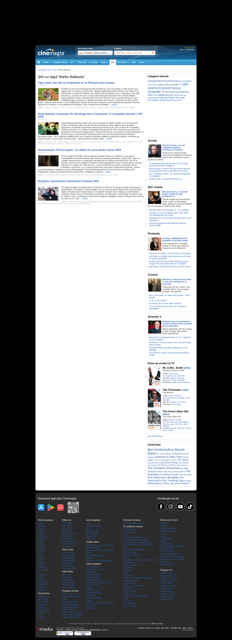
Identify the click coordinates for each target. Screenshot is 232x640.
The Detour (183, 460)
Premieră (169, 92)
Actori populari (68, 585)
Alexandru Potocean (124, 201)
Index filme (67, 571)
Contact (75, 630)
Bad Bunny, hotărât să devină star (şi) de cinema (170, 266)
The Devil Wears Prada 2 (134, 523)
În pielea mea (92, 585)
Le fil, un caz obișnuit (158, 300)
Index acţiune (67, 580)
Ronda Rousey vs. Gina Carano (99, 545)
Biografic (181, 428)
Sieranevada (50, 175)
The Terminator (172, 390)
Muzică (41, 559)
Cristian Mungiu (90, 189)
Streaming (164, 100)
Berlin (40, 614)
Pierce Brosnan (172, 422)
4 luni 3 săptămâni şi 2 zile (131, 142)
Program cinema (60, 62)
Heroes (186, 463)
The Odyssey (166, 539)
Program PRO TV (167, 573)
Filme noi (66, 520)
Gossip (152, 80)
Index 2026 (67, 575)
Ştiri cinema (155, 187)
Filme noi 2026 (68, 553)
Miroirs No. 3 (128, 575)
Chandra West (153, 463)
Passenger (127, 570)
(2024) (166, 414)
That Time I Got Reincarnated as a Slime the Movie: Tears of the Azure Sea (138, 544)
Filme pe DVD (68, 539)
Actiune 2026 (67, 555)
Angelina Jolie (171, 376)
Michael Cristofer (175, 420)
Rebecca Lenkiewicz (56, 144)
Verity (88, 553)
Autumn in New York (169, 456)
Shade (188, 481)
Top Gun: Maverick (131, 555)
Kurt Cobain (152, 465)
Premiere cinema (69, 533)
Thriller (173, 380)
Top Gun (126, 557)
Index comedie (68, 582)
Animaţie (41, 526)
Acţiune (173, 378)
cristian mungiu (115, 142)
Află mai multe (157, 624)
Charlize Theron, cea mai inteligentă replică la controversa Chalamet (173, 147)
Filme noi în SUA (168, 520)
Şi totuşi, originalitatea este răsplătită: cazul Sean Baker (175, 239)
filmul (87, 91)
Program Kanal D (167, 581)
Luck (162, 463)
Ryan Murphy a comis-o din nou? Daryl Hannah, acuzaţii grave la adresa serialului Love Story (169, 170)
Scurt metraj (43, 569)
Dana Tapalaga (91, 201)
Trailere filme (92, 542)
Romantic (166, 380)
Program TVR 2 (167, 599)
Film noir (41, 549)
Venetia (41, 617)
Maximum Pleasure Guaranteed (99, 550)
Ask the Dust (185, 474)
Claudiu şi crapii (88, 175)
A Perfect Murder (169, 474)
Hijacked (90, 558)
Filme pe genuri (45, 520)
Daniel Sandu (63, 142)
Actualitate (160, 84)
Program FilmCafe (168, 586)
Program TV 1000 (168, 594)
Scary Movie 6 (129, 583)
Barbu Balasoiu (85, 203)
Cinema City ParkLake (71, 617)
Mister (170, 430)
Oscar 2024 (43, 604)
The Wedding (129, 562)
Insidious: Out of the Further (172, 559)
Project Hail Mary (93, 575)
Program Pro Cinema (169, 578)
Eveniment (171, 81)
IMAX (64, 599)
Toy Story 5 (128, 601)
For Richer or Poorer (166, 465)
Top (155, 95)
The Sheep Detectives (132, 537)
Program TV (43, 590)
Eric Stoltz (160, 454)
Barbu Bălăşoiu (116, 108)
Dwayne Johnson (93, 526)
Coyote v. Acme (167, 564)
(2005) (187, 368)
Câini (106, 142)
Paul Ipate (93, 108)
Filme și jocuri (175, 100)
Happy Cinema (68, 609)
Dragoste (181, 380)
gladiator (56, 108)
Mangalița (173, 477)
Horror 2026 (67, 563)
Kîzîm (88, 600)
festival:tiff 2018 (51, 142)
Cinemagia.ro (51, 52)
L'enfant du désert (131, 580)
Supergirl (164, 526)
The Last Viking (130, 606)
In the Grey (128, 588)
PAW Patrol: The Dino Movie (172, 557)
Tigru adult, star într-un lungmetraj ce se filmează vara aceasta (76, 82)
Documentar (43, 536)
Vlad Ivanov (42, 144)
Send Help (90, 605)
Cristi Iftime (137, 201)
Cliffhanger (165, 562)
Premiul (139, 163)
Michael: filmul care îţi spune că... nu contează (169, 210)
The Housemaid (93, 577)
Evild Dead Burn (167, 544)
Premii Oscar (43, 596)
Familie (41, 544)
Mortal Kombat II (130, 530)
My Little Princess (45, 203)
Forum (142, 62)
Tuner (125, 598)
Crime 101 (90, 608)
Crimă (40, 533)
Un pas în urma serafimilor (80, 142)
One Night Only (167, 549)
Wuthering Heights (94, 598)
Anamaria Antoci (81, 108)
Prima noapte (67, 156)
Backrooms (128, 568)
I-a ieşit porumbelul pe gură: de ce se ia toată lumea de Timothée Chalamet (168, 164)
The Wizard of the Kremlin (134, 550)
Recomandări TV (173, 84)
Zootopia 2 (90, 595)
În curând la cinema (133, 526)
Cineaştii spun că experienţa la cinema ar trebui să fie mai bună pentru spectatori (177, 323)
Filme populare (93, 563)
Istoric (165, 430)
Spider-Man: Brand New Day (172, 546)
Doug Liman (173, 374)
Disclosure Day (129, 591)
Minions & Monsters (168, 528)
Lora (88, 523)
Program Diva (166, 589)
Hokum (126, 535)
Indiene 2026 (67, 566)
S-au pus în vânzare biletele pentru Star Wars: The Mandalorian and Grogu (169, 214)
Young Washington (168, 531)
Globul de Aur (44, 612)
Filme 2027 (67, 526)
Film (115, 130)
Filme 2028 (67, 523)
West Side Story (165, 472)
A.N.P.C (105, 630)
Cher (88, 528)
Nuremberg (91, 572)
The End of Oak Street (169, 554)
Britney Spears (92, 531)
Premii (171, 97)
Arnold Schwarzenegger (175, 398)
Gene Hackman (173, 453)
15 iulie (112, 201)
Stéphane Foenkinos (73, 144)
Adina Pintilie (103, 201)
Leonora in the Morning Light (135, 596)
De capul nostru (130, 604)
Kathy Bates (184, 422)
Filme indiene (67, 546)
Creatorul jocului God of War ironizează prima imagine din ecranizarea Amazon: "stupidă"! (168, 262)
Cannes (41, 607)
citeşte (114, 105)
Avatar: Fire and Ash (95, 569)
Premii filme (44, 593)
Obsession (164, 523)
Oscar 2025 (43, 602)
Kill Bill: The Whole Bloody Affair (137, 578)
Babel (152, 453)
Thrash (163, 533)
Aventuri (173, 428)
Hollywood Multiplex (70, 604)
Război (41, 564)
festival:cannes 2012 (76, 201)
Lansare (180, 91)
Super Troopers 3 (167, 551)
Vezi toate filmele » (156, 436)
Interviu (160, 81)
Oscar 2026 (43, 599)
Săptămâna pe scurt (168, 95)
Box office (165, 628)
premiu (78, 161)
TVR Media (176, 404)
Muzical (41, 562)
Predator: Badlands (94, 580)
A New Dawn (128, 593)
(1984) (185, 390)
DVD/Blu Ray (176, 628)
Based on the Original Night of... (100, 560)
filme (96, 125)
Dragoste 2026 (68, 560)
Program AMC (166, 583)
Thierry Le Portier (67, 108)
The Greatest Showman (164, 468)
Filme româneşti (69, 544)
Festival (176, 88)
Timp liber (82, 62)
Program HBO (166, 591)
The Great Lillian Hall (175, 411)
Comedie (180, 378)
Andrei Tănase (117, 91)
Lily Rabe (178, 424)
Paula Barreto (181, 465)
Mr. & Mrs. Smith (173, 367)
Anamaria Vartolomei (61, 203)
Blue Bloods (176, 449)
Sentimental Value (94, 593)
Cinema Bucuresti (69, 594)
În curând (93, 62)
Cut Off (163, 541)
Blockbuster (153, 100)
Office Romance (93, 548)
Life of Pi (48, 108)
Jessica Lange (168, 424)
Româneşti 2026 (69, 568)
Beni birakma (157, 449)
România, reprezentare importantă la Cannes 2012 (68, 181)
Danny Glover (179, 472)
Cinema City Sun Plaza (72, 612)
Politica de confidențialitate (89, 630)
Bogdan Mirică (97, 142)
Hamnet (89, 587)
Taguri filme (43, 582)
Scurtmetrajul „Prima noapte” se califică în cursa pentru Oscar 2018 (79, 150)
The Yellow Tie (92, 567)
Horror (40, 551)
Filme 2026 (67, 528)
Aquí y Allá (74, 203)
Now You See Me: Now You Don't (100, 603)
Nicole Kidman (92, 533)
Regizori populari (69, 587)
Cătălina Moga (68, 100)
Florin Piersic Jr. (173, 462)
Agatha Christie (171, 460)
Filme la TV (67, 536)
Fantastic (42, 546)
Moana (163, 536)
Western (41, 580)
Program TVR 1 (167, 596)
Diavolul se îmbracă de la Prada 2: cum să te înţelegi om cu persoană (176, 281)
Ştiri (113, 62)
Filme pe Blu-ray (69, 541)
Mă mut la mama (130, 565)
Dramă (188, 428)
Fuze (125, 573)
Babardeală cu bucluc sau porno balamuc (169, 483)
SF (178, 402)
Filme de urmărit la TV (161, 363)
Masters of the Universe (133, 586)
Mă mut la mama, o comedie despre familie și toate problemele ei (175, 194)
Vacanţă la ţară (74, 175)
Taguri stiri (42, 585)
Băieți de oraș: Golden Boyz (98, 582)
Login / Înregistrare (186, 49)
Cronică (164, 88)
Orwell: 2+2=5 (129, 532)
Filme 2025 (67, 531)
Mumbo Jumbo (129, 552)
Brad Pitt (181, 376)
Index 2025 (67, 577)
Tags (55, 70)
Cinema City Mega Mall (72, 614)
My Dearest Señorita (95, 555)
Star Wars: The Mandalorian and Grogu (140, 560)
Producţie (163, 97)
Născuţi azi (91, 539)
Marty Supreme (92, 590)
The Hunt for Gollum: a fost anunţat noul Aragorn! (170, 253)
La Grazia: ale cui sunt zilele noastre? (165, 303)
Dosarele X (156, 91)
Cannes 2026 (43, 609)
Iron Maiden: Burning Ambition (136, 540)
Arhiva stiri (42, 587)
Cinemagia (42, 70)
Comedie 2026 (68, 558)
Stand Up (42, 575)
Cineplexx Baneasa (70, 607)
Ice (181, 468)
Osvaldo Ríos (92, 536)
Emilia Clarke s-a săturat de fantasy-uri (165, 179)
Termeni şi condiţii (63, 630)
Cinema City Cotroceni (71, 596)
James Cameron (174, 396)
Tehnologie (180, 97)
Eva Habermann (157, 477)
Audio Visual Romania (180, 382)
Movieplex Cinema (70, 602)
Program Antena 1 (168, 576)
